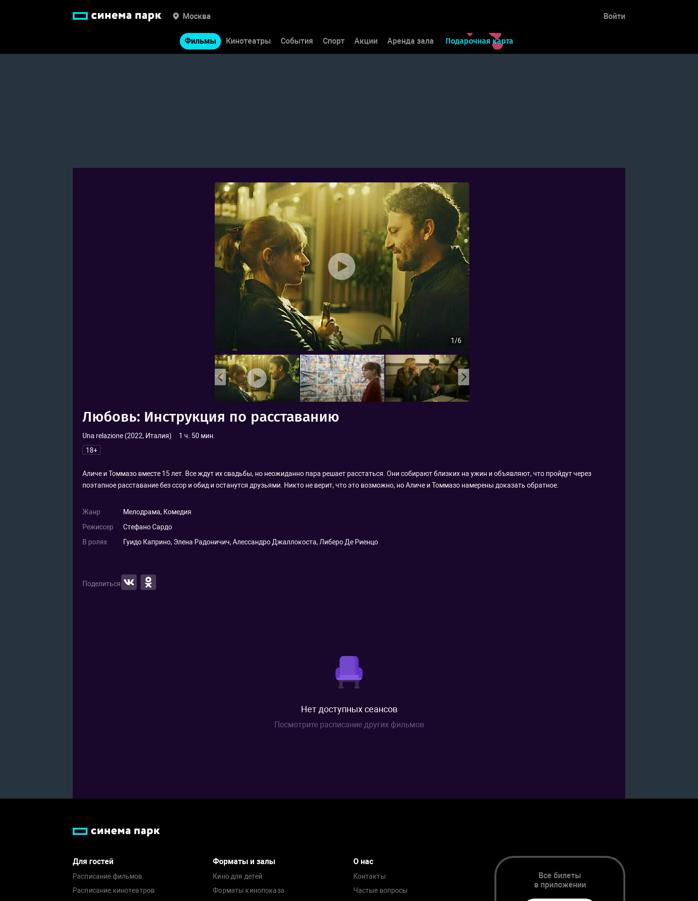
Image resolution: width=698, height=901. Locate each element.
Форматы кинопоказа (249, 890)
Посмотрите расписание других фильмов (349, 724)
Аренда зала (410, 43)
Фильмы (200, 43)
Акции (366, 43)
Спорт (334, 43)
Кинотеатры (248, 43)
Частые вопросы (380, 890)
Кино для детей (237, 876)
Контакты (369, 876)
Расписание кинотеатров (114, 890)
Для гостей (93, 861)
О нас (363, 861)
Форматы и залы (244, 861)
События (297, 43)
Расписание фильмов (108, 876)
